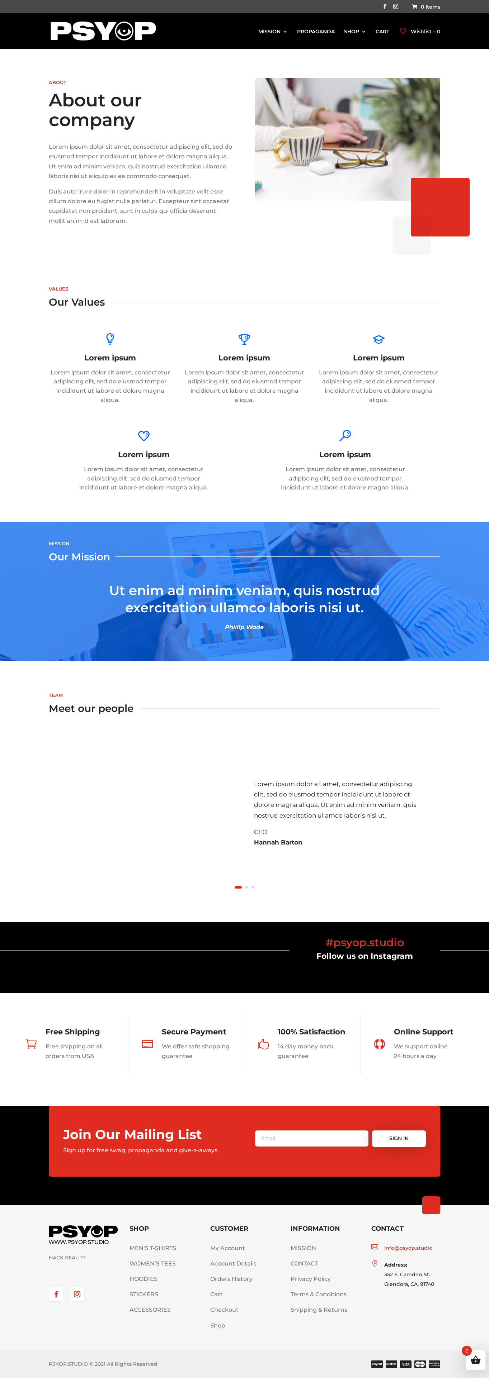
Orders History (231, 1279)
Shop (217, 1325)
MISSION (269, 32)
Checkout (224, 1309)
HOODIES (143, 1279)
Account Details (233, 1263)
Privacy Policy (311, 1279)
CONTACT (304, 1263)
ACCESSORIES (150, 1309)
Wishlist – (419, 31)
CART (382, 32)
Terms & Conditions (319, 1294)
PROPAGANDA (316, 32)
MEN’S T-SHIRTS (153, 1248)
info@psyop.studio (408, 1248)
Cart (216, 1294)
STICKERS (144, 1294)
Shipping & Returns (319, 1309)
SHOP (351, 32)
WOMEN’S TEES (153, 1263)
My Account (227, 1248)
